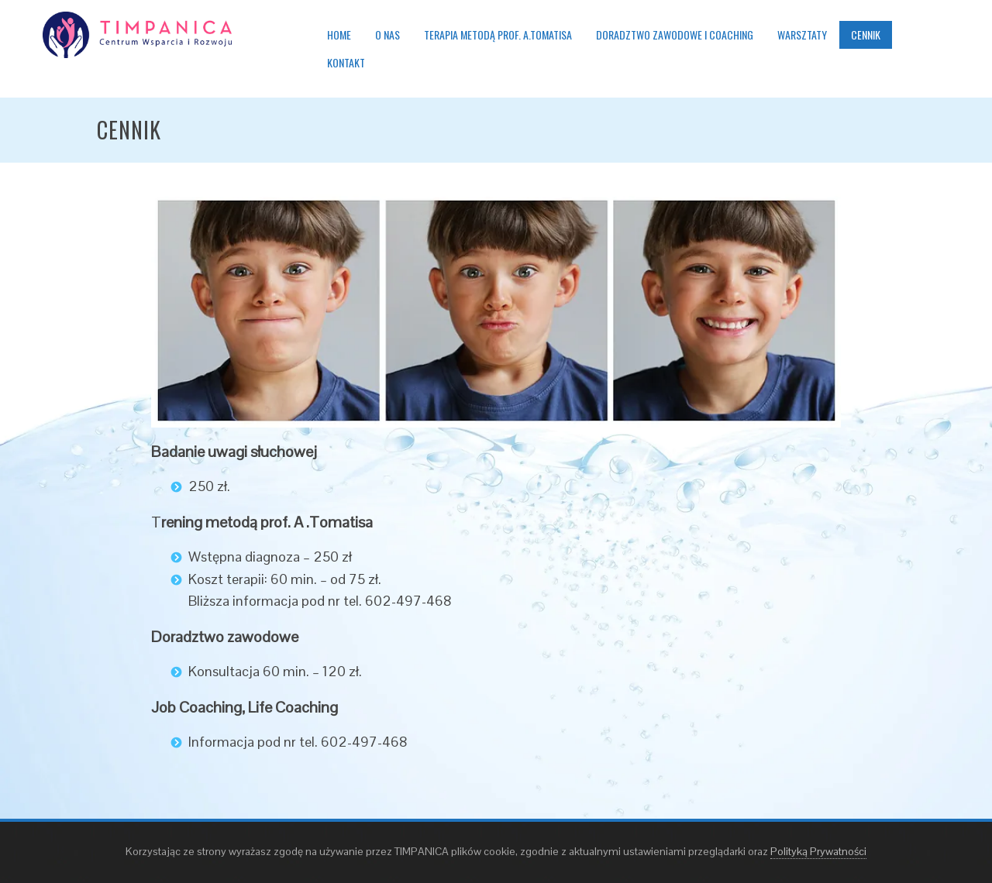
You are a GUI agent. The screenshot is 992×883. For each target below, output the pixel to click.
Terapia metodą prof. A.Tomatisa (498, 34)
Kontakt (346, 62)
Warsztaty (802, 34)
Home (339, 34)
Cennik (865, 34)
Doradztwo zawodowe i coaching (674, 34)
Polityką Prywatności (818, 851)
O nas (387, 34)
